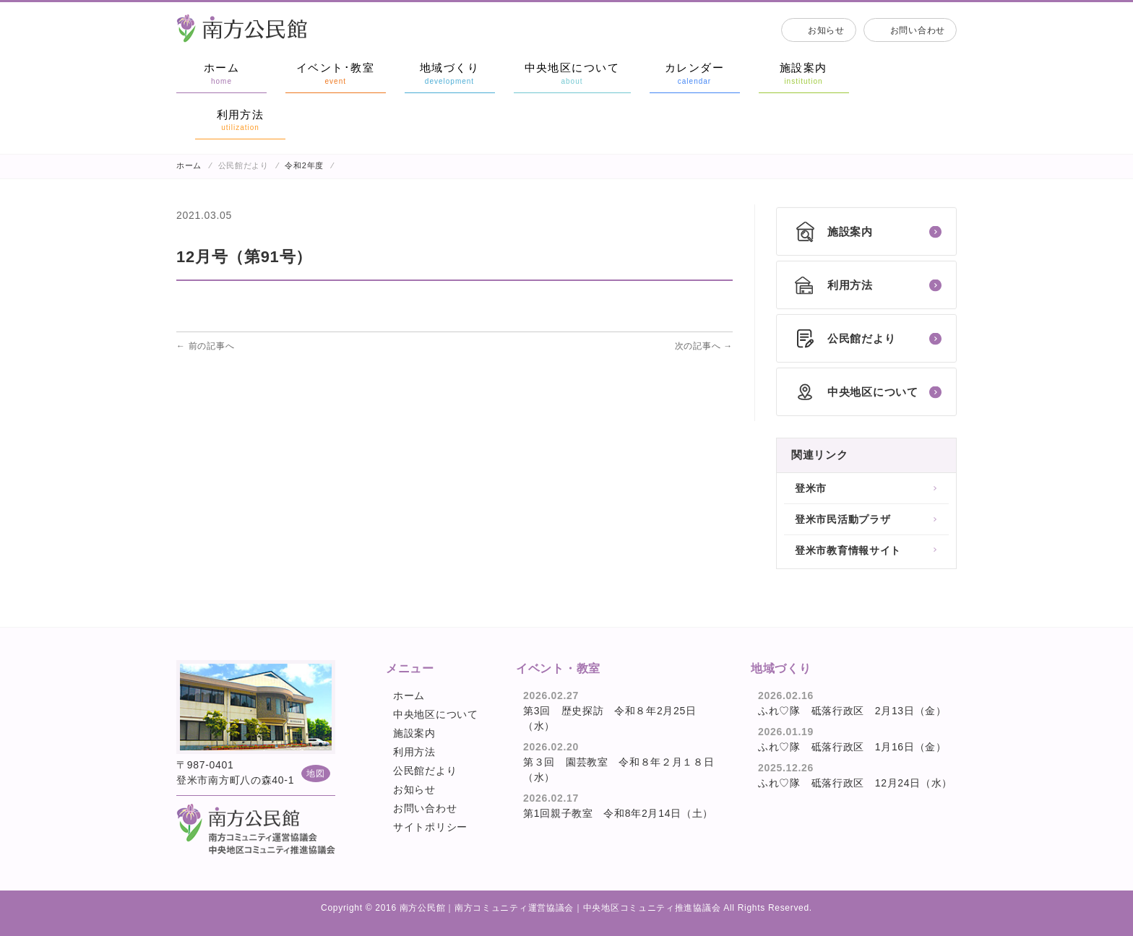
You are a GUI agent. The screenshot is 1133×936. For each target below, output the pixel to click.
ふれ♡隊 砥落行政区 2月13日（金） (852, 710)
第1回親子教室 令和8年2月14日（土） (618, 813)
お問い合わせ (917, 30)
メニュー (410, 668)
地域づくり (781, 668)
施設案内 (414, 733)
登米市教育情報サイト (848, 550)
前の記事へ (205, 346)
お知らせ (826, 30)
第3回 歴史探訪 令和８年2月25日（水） (610, 718)
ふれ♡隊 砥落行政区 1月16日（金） (852, 747)
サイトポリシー (430, 827)
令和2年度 (304, 165)
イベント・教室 (558, 668)
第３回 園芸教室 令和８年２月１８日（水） (619, 769)
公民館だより (425, 770)
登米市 (811, 488)
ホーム (189, 165)
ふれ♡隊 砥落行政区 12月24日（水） (855, 783)
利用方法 (414, 752)
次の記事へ (704, 346)
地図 (315, 773)
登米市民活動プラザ (842, 519)
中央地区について (435, 714)
